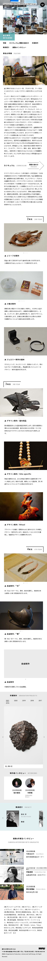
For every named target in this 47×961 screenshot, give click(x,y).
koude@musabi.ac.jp (10, 949)
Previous (44, 818)
